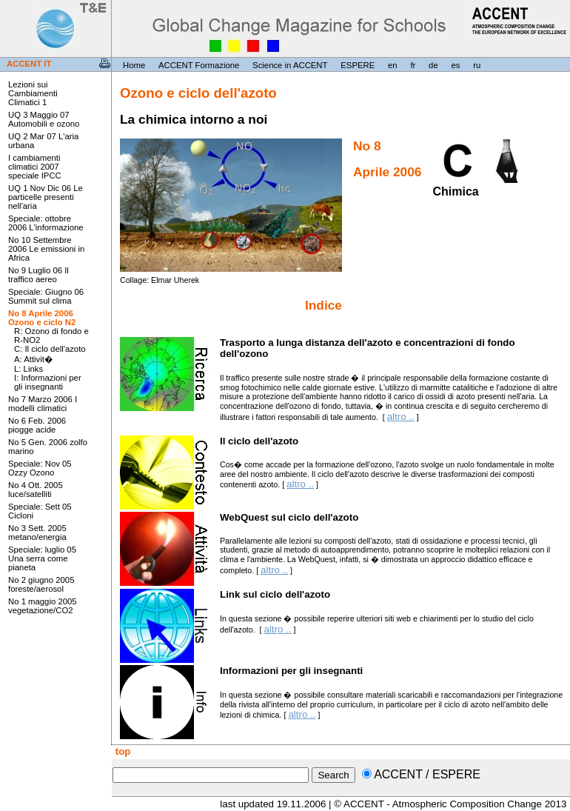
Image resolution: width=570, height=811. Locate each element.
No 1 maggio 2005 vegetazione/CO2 (42, 606)
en (393, 65)
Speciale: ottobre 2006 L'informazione (46, 223)
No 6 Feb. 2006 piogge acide (37, 425)
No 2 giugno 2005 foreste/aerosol (41, 584)
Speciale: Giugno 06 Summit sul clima (46, 296)
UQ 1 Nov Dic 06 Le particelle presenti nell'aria (45, 197)
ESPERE (358, 65)
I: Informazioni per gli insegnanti (47, 382)
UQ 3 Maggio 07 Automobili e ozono (43, 119)
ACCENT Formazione (198, 65)
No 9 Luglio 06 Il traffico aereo (38, 275)
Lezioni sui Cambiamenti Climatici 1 (33, 93)
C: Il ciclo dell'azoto (50, 348)
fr (412, 65)
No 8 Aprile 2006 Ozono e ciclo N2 (42, 318)
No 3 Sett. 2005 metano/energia (37, 532)
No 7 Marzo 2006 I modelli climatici (42, 404)
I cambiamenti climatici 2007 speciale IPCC (34, 166)
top (121, 751)
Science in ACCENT (289, 65)
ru (476, 65)
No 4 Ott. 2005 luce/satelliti (35, 489)
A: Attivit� (33, 359)
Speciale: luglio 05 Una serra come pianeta (42, 558)
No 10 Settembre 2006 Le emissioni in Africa (46, 249)
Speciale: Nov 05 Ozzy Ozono (40, 468)
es (456, 65)
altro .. (401, 416)
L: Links (28, 368)
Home (134, 65)
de (433, 65)
